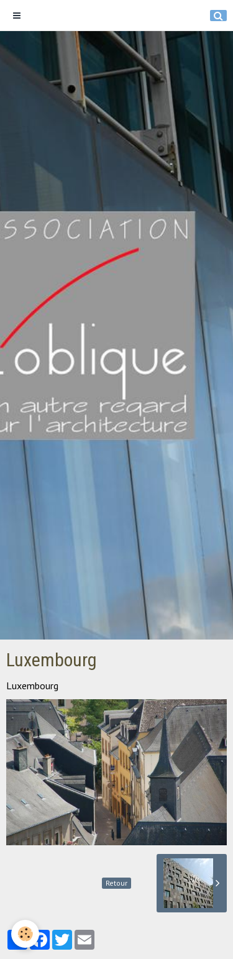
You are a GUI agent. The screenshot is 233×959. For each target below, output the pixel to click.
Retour (116, 883)
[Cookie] (25, 934)
